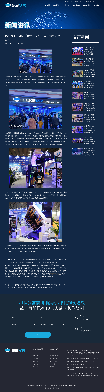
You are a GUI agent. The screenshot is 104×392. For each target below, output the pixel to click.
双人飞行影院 (54, 361)
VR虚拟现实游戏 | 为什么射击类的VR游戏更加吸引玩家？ (32, 287)
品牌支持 (35, 361)
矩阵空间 (52, 367)
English (94, 1)
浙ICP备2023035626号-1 (57, 385)
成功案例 (56, 5)
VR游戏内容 (76, 5)
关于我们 (96, 5)
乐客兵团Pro (53, 358)
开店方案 (35, 364)
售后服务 (81, 1)
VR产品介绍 (65, 5)
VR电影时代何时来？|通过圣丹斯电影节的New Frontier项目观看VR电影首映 (38, 285)
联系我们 (88, 1)
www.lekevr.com (72, 385)
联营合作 (35, 358)
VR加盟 (47, 5)
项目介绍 (35, 356)
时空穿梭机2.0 (54, 356)
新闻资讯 (75, 1)
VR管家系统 (86, 5)
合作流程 (35, 367)
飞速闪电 (52, 364)
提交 (37, 334)
